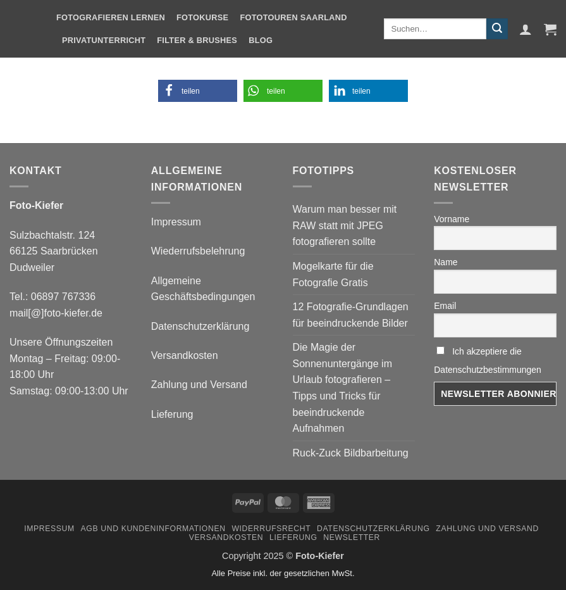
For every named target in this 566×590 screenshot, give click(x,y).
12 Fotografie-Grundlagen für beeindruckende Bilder (351, 315)
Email (445, 306)
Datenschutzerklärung (200, 326)
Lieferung (172, 414)
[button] (525, 29)
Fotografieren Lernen (110, 17)
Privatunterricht (103, 40)
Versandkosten (184, 355)
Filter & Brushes (197, 40)
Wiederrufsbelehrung (198, 251)
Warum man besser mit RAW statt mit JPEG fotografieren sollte (345, 225)
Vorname (451, 219)
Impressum (176, 222)
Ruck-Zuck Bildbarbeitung (351, 453)
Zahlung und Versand (199, 384)
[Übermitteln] (497, 29)
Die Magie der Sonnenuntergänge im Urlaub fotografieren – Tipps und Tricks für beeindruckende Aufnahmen (342, 388)
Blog (261, 40)
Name (445, 262)
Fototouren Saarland (293, 17)
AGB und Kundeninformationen (153, 528)
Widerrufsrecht (271, 528)
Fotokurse (202, 17)
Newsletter (351, 537)
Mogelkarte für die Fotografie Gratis (333, 274)
